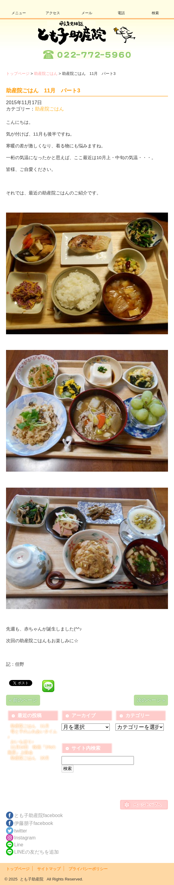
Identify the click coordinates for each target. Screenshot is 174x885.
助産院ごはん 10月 (30, 757)
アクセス (53, 13)
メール (86, 13)
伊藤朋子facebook (33, 823)
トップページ (18, 73)
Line (18, 844)
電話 (121, 13)
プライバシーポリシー (88, 869)
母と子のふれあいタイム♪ (32, 734)
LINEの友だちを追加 (36, 852)
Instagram (25, 837)
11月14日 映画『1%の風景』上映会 (31, 750)
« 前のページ (23, 700)
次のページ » (151, 700)
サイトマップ (49, 869)
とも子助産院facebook (38, 815)
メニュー (18, 13)
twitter (20, 830)
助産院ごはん (46, 73)
